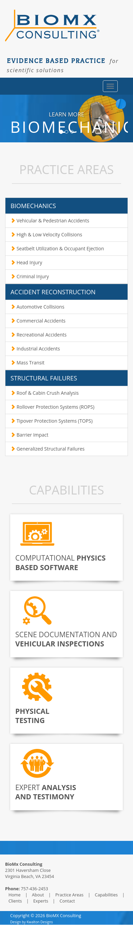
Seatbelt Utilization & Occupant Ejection (57, 248)
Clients (15, 901)
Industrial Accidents (35, 348)
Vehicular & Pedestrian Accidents (50, 220)
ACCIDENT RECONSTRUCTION (53, 292)
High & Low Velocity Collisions (46, 234)
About (38, 895)
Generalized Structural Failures (47, 448)
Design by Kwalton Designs (31, 922)
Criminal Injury (30, 276)
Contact (66, 901)
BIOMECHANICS (33, 206)
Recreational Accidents (38, 334)
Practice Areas (69, 895)
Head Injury (26, 262)
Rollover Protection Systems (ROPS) (52, 407)
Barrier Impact (30, 435)
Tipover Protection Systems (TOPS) (52, 421)
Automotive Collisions (37, 306)
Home (15, 895)
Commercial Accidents (38, 320)
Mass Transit (27, 362)
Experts (41, 901)
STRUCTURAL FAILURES (44, 378)
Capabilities (107, 895)
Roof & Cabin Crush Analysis (45, 393)
